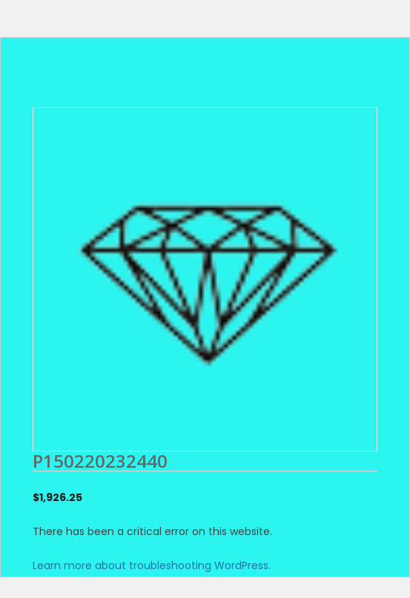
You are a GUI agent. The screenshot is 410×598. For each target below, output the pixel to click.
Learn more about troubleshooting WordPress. (152, 565)
